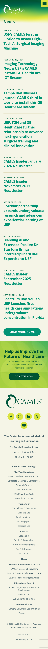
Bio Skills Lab (24, 513)
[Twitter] (37, 416)
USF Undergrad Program (24, 599)
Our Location (24, 553)
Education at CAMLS (24, 583)
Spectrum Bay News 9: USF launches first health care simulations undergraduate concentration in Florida (23, 308)
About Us (24, 531)
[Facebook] (10, 416)
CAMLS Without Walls (24, 494)
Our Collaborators (24, 549)
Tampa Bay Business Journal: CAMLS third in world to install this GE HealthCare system (22, 100)
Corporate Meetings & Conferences (24, 481)
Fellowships (24, 594)
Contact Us (24, 613)
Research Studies (24, 485)
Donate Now (24, 376)
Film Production (24, 489)
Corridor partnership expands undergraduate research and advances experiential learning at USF (23, 215)
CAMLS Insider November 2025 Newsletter (16, 186)
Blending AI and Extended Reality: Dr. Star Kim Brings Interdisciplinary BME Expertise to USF (21, 249)
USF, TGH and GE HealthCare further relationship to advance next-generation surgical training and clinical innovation (23, 134)
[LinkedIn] (28, 416)
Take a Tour (24, 504)
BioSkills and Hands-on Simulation (24, 476)
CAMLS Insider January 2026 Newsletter (22, 163)
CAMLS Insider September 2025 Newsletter (17, 279)
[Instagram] (19, 416)
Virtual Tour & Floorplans (24, 508)
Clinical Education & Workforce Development (24, 589)
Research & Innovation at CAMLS (24, 564)
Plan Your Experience (24, 472)
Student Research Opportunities (24, 578)
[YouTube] (24, 425)
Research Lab (24, 526)
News (24, 559)
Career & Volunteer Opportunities (24, 609)
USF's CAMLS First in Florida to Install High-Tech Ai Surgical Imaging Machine (23, 41)
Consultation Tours (24, 498)
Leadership (24, 536)
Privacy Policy (24, 634)
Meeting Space (24, 521)
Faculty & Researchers (24, 540)
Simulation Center (24, 517)
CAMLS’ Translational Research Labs (24, 573)
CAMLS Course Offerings (24, 466)
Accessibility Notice (24, 639)
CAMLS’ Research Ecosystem (24, 569)
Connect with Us (24, 604)
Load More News (22, 331)
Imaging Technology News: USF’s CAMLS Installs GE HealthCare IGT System (22, 70)
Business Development (24, 545)
